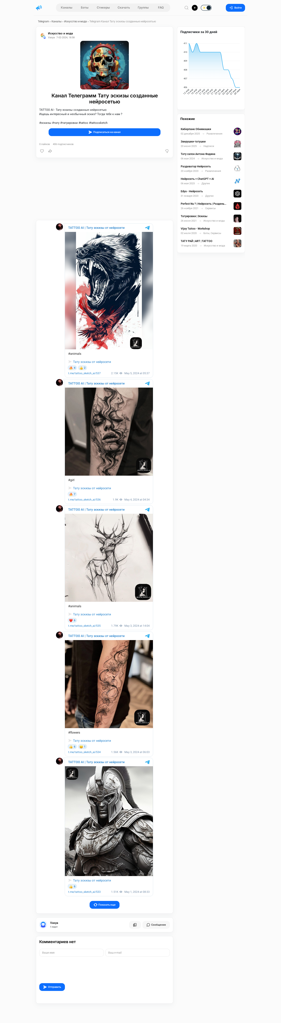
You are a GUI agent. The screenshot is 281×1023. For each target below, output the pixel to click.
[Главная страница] (39, 8)
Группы (143, 7)
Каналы (66, 7)
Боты (84, 7)
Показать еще (105, 905)
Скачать (124, 7)
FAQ (161, 7)
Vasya (54, 923)
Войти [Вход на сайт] (235, 8)
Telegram (43, 21)
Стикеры (103, 7)
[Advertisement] (104, 189)
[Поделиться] (50, 151)
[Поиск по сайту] (186, 7)
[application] (211, 70)
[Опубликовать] (195, 8)
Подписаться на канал (104, 132)
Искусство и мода (75, 21)
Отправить (52, 987)
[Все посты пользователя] (135, 925)
